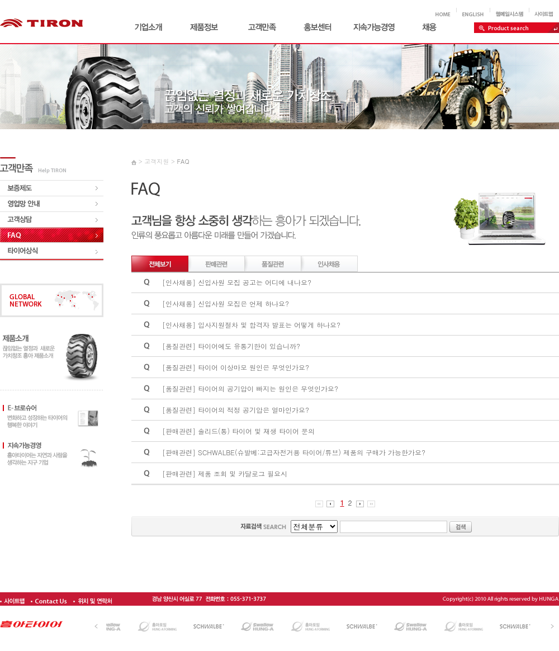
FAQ (183, 161)
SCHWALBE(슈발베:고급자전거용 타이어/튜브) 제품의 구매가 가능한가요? (311, 452)
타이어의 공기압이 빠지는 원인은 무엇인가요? (268, 388)
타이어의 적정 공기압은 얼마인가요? (253, 409)
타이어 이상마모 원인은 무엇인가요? (253, 367)
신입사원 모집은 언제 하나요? (243, 303)
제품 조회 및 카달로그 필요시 (242, 473)
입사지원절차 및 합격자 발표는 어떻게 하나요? (269, 324)
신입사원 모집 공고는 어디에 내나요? (254, 282)
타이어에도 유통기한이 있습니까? (249, 346)
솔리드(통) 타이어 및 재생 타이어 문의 (256, 431)
